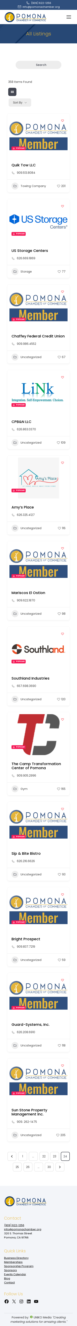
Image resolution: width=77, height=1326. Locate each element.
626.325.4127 (26, 515)
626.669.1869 (26, 258)
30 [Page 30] (49, 1167)
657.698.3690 (26, 686)
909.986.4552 (26, 344)
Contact (9, 1282)
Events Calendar (15, 1274)
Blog (7, 1278)
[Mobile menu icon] (69, 17)
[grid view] (12, 92)
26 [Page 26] (28, 1167)
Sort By (17, 102)
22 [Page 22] (44, 1156)
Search (38, 65)
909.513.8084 (26, 173)
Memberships (13, 1262)
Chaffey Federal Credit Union (38, 336)
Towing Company (28, 186)
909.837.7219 (26, 946)
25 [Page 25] (17, 1167)
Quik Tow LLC (23, 165)
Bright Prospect (25, 939)
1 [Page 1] (22, 1156)
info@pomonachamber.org (38, 7)
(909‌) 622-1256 (38, 3)
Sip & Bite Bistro (26, 853)
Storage (21, 271)
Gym (19, 788)
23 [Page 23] (54, 1156)
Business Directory (16, 1258)
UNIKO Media (41, 1317)
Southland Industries (30, 678)
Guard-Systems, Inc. (30, 1024)
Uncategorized (26, 357)
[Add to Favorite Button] (62, 120)
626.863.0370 (26, 429)
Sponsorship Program (18, 1266)
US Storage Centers (29, 250)
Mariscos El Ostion (28, 592)
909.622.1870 (26, 600)
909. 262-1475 (27, 1122)
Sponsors (10, 1270)
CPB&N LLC (21, 421)
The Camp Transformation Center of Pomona (36, 765)
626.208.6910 (26, 1032)
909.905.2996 (26, 775)
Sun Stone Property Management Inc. (29, 1112)
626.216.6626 (26, 861)
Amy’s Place (22, 507)
